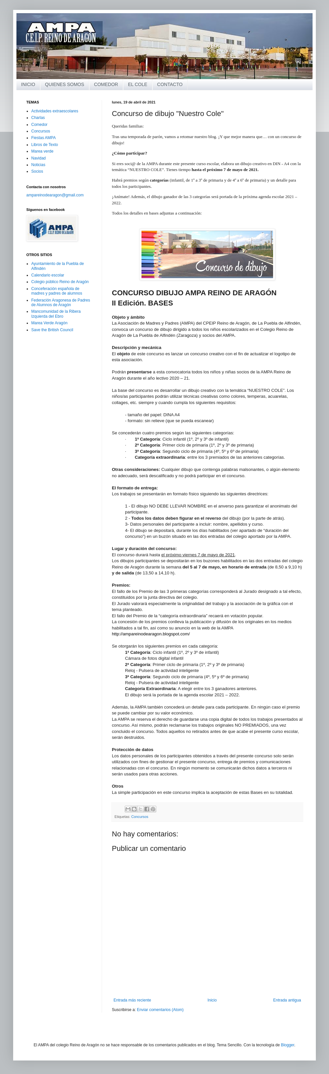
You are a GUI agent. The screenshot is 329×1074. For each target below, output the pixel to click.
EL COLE (137, 84)
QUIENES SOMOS (64, 84)
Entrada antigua (287, 1000)
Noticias (38, 164)
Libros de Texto (44, 144)
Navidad (38, 158)
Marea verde (42, 151)
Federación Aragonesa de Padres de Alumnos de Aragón (60, 302)
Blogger (287, 1045)
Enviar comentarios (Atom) (160, 1009)
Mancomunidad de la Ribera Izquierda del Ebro (56, 313)
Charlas (38, 117)
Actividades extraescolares (54, 111)
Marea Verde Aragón (49, 323)
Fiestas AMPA (43, 137)
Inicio (212, 1000)
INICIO (28, 84)
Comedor (39, 124)
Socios (37, 171)
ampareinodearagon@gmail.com (55, 195)
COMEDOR (106, 84)
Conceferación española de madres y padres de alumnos (56, 291)
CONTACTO (170, 84)
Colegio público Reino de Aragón (60, 281)
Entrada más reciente (132, 1000)
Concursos (139, 817)
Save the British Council (52, 330)
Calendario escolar (47, 275)
